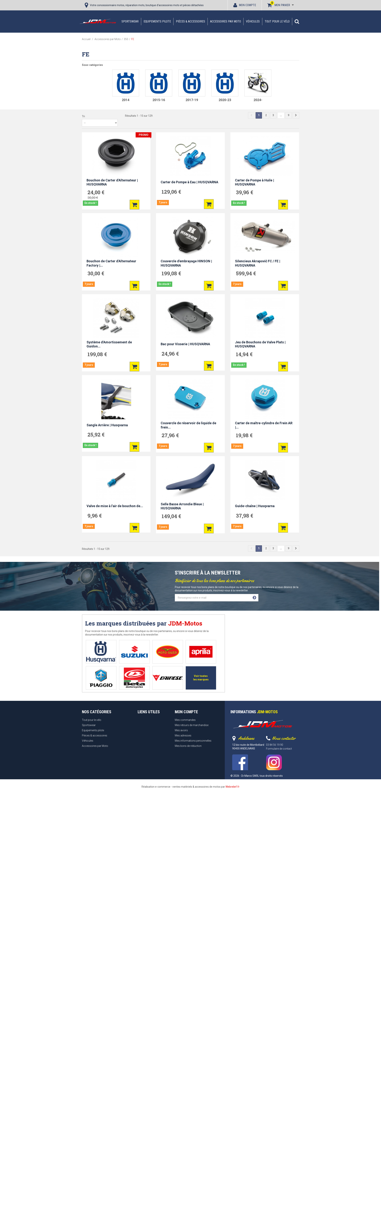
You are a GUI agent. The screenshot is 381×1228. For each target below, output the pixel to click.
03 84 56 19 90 (274, 744)
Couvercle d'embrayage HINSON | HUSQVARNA (186, 263)
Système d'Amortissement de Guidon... (109, 344)
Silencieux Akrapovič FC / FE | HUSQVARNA (257, 263)
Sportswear (130, 21)
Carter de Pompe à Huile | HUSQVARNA (254, 182)
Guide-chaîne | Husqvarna (255, 506)
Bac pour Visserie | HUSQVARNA (185, 344)
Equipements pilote (157, 21)
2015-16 (159, 100)
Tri (83, 116)
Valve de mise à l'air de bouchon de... (115, 506)
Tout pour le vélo (277, 21)
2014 (125, 100)
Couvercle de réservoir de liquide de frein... (188, 425)
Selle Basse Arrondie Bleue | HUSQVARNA (182, 506)
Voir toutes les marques (201, 677)
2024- (258, 100)
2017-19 (192, 100)
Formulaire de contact (279, 748)
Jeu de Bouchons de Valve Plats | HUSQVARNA (260, 344)
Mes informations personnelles (193, 740)
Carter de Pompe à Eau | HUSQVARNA (189, 182)
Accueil (86, 39)
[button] (297, 21)
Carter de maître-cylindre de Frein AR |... (263, 425)
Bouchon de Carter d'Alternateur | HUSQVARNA (112, 182)
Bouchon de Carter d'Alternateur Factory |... (111, 263)
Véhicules (253, 21)
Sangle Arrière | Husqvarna (107, 425)
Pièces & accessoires (190, 21)
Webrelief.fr (232, 786)
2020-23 (225, 100)
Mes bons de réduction (188, 745)
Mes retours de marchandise (191, 725)
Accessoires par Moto (225, 21)
